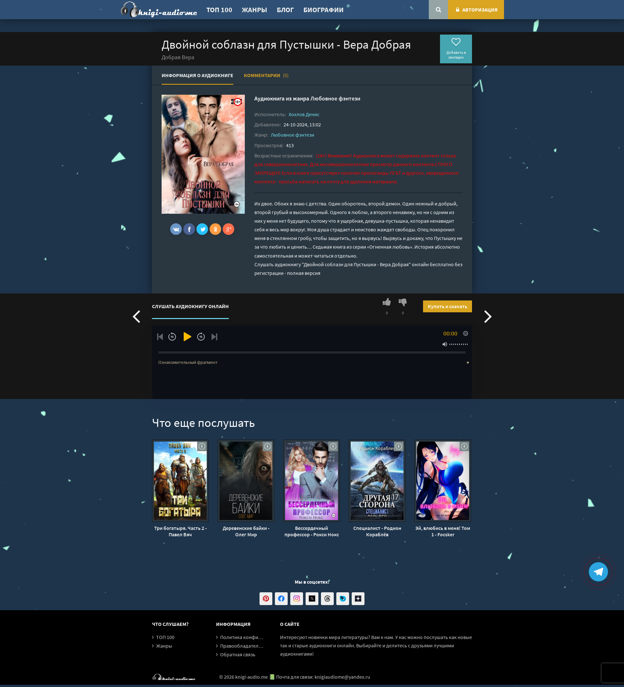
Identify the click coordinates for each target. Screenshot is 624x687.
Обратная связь (237, 654)
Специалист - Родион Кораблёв (377, 531)
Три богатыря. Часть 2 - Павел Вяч (180, 531)
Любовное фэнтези (335, 98)
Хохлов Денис (304, 114)
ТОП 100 (219, 9)
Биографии (323, 9)
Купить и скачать (447, 306)
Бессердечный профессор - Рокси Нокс (311, 531)
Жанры (254, 9)
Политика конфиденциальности (256, 637)
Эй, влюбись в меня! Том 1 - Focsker (442, 531)
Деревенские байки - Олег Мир (246, 531)
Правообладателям (242, 646)
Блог (285, 9)
